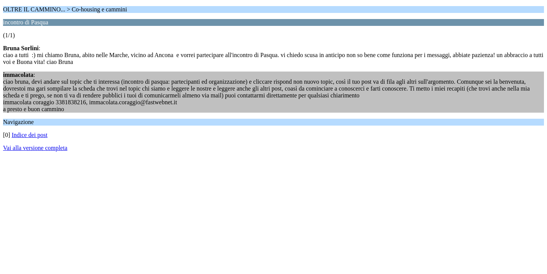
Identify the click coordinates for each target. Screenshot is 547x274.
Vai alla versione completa (35, 148)
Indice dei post (29, 135)
